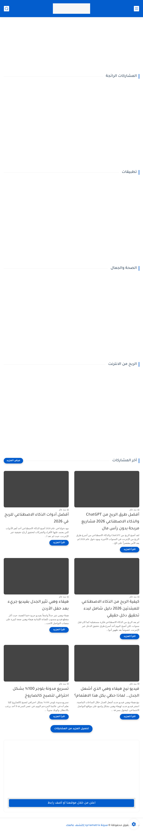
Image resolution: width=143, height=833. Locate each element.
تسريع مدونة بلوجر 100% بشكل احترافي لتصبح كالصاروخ (41, 692)
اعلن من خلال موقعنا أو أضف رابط (72, 803)
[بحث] (6, 9)
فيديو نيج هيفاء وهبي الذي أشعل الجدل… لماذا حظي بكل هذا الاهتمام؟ (106, 692)
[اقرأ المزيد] (129, 549)
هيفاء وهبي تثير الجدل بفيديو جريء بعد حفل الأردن (38, 605)
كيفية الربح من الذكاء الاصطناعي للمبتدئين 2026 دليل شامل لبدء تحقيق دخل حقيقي (110, 609)
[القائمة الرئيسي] (136, 9)
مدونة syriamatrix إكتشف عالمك (87, 825)
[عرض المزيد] (13, 460)
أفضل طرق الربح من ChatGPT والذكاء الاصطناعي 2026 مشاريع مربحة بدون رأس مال (110, 522)
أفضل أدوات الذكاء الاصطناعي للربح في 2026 (36, 518)
